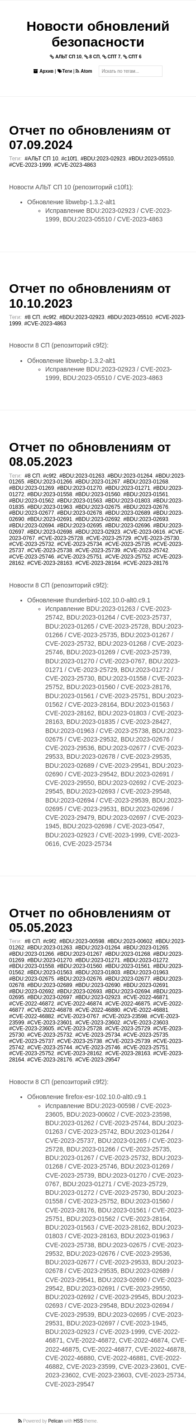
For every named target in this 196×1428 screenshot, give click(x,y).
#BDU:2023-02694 (31, 525)
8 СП (92, 56)
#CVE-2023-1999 (30, 165)
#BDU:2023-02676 (145, 507)
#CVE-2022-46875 (127, 1004)
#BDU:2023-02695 (79, 525)
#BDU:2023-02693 (145, 519)
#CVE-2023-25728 (60, 538)
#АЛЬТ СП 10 (41, 158)
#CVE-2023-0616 (144, 532)
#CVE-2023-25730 (156, 538)
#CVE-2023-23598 (124, 1016)
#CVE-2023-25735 (127, 544)
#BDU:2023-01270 (79, 488)
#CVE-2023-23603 (145, 1022)
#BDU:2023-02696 (127, 525)
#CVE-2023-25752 (127, 557)
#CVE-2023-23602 (97, 1022)
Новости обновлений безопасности (98, 34)
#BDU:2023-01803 (127, 501)
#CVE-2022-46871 (145, 997)
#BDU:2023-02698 (49, 532)
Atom (84, 71)
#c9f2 (49, 317)
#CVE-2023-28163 (49, 563)
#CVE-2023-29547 (97, 1060)
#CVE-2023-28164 (97, 563)
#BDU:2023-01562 (31, 501)
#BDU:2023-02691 (49, 519)
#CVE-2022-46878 (49, 1010)
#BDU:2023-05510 (151, 158)
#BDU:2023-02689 (127, 513)
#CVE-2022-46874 (79, 1004)
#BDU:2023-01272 (145, 960)
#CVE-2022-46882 (31, 1016)
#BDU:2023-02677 (31, 513)
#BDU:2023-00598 (81, 941)
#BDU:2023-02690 (97, 985)
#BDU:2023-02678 (79, 513)
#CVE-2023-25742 (145, 550)
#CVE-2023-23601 (49, 1022)
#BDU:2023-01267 (97, 482)
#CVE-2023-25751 (79, 557)
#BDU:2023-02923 (103, 158)
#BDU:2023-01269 (31, 488)
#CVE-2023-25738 (49, 550)
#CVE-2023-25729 (108, 538)
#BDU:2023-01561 (145, 494)
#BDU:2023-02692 (97, 519)
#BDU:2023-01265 (145, 947)
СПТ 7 (111, 56)
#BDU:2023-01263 (81, 476)
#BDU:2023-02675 (97, 507)
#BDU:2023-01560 (97, 494)
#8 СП (32, 317)
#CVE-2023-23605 (31, 1028)
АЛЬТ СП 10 (65, 56)
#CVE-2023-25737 (31, 1041)
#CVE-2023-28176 (145, 563)
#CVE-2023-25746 (31, 557)
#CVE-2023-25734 (79, 544)
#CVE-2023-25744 (49, 1047)
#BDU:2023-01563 (79, 501)
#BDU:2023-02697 (49, 997)
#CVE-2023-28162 (79, 1053)
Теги (64, 71)
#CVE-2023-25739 (97, 550)
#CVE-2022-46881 (145, 1010)
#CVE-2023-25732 (31, 544)
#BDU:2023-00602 (129, 941)
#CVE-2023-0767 (78, 1016)
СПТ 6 (132, 56)
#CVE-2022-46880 (97, 1010)
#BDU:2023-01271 (127, 488)
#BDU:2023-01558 (49, 494)
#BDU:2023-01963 (49, 507)
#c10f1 (69, 158)
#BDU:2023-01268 (145, 482)
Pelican (55, 1421)
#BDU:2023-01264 (129, 476)
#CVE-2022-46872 (31, 1004)
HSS (78, 1421)
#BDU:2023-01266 (49, 482)
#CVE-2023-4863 (75, 165)
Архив (43, 71)
